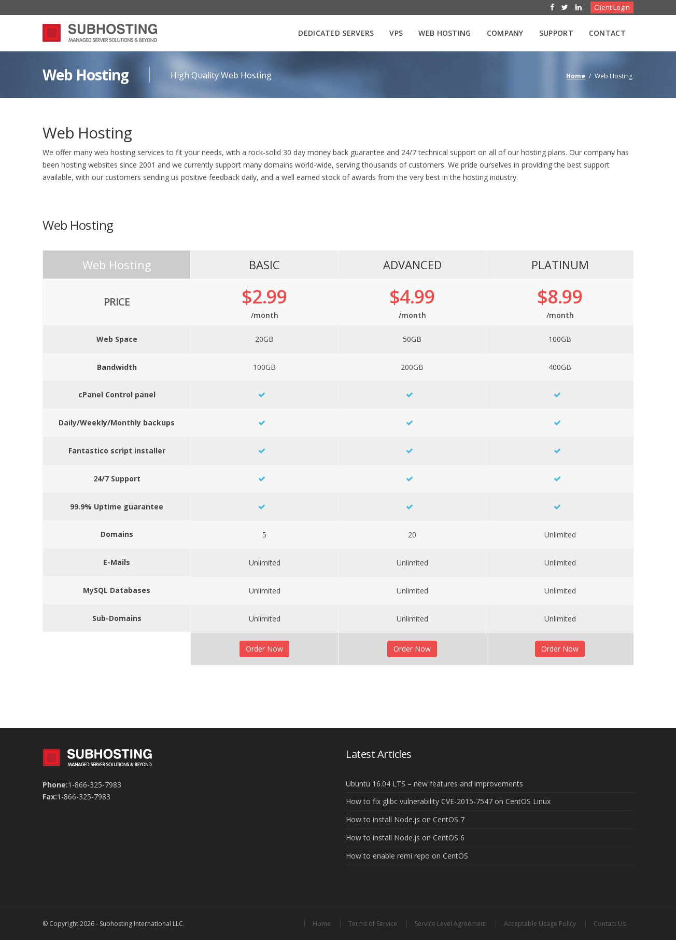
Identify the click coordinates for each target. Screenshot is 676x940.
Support (556, 33)
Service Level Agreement (450, 923)
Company (505, 33)
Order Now (264, 649)
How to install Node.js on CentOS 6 (405, 837)
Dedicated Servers (336, 33)
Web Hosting (444, 33)
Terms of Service (372, 923)
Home (575, 76)
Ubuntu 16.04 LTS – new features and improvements (434, 784)
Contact (607, 33)
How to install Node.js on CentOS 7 (405, 819)
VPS (396, 33)
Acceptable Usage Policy (540, 923)
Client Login (612, 7)
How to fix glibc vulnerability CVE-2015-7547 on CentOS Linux (448, 801)
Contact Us (610, 923)
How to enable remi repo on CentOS (407, 856)
